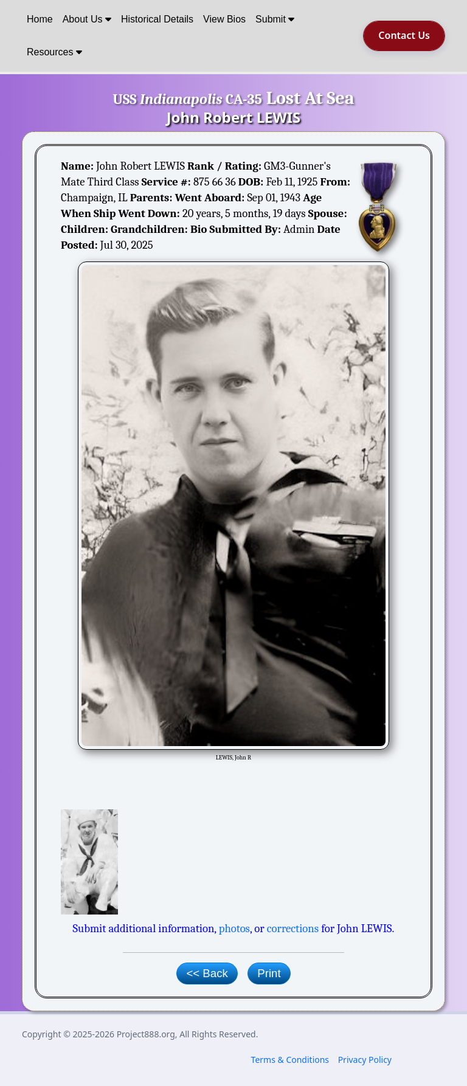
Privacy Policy (365, 1059)
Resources (54, 52)
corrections (293, 928)
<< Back (206, 973)
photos (234, 928)
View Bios (224, 19)
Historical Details (157, 19)
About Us (87, 19)
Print (268, 973)
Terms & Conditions (290, 1059)
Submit (274, 19)
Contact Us (404, 35)
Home (40, 19)
